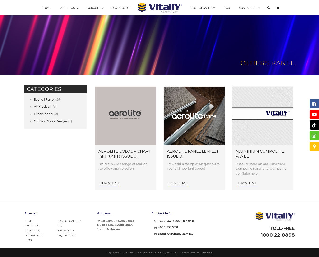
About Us (31, 225)
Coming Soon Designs (50, 121)
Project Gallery (69, 220)
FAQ (59, 225)
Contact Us (65, 230)
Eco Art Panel (44, 99)
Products (31, 230)
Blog (28, 240)
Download (109, 183)
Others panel (43, 114)
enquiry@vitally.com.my (175, 233)
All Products (43, 106)
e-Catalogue (33, 235)
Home (28, 220)
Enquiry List (66, 235)
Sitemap (207, 252)
